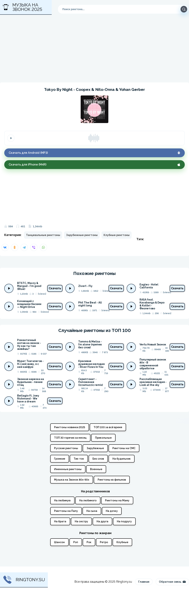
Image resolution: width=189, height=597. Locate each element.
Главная (143, 581)
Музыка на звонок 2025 (22, 7)
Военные (96, 469)
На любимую (62, 500)
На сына (91, 510)
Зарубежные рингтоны (82, 235)
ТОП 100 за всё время (108, 427)
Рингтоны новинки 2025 (69, 427)
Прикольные (103, 437)
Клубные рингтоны (117, 235)
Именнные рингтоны (68, 469)
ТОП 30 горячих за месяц (70, 437)
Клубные (122, 542)
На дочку (112, 510)
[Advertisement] (94, 51)
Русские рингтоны (66, 448)
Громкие (59, 458)
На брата (60, 521)
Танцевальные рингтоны (43, 235)
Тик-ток (79, 458)
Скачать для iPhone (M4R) (94, 164)
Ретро (104, 542)
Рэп (75, 542)
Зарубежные (95, 448)
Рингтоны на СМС (123, 448)
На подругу (124, 521)
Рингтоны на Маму (117, 500)
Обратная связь (172, 581)
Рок (89, 542)
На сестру (81, 521)
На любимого (88, 500)
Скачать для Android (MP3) (94, 152)
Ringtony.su (24, 579)
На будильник (121, 458)
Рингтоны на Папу (66, 510)
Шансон (59, 542)
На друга (102, 521)
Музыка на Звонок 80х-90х (71, 479)
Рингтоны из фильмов (112, 479)
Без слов (98, 458)
